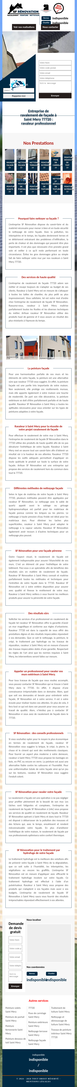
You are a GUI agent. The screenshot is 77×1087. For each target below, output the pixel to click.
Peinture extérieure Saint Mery (38, 1024)
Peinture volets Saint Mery (13, 1009)
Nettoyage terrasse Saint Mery (37, 1033)
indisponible (60, 18)
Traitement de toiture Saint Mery (60, 1009)
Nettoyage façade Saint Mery (37, 1042)
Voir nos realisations (24, 27)
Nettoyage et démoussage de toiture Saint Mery (60, 1020)
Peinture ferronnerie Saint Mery (14, 1029)
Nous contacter (50, 27)
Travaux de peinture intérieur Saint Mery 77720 (61, 1033)
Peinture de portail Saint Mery (14, 1018)
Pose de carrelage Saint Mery (37, 1015)
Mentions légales (38, 1081)
